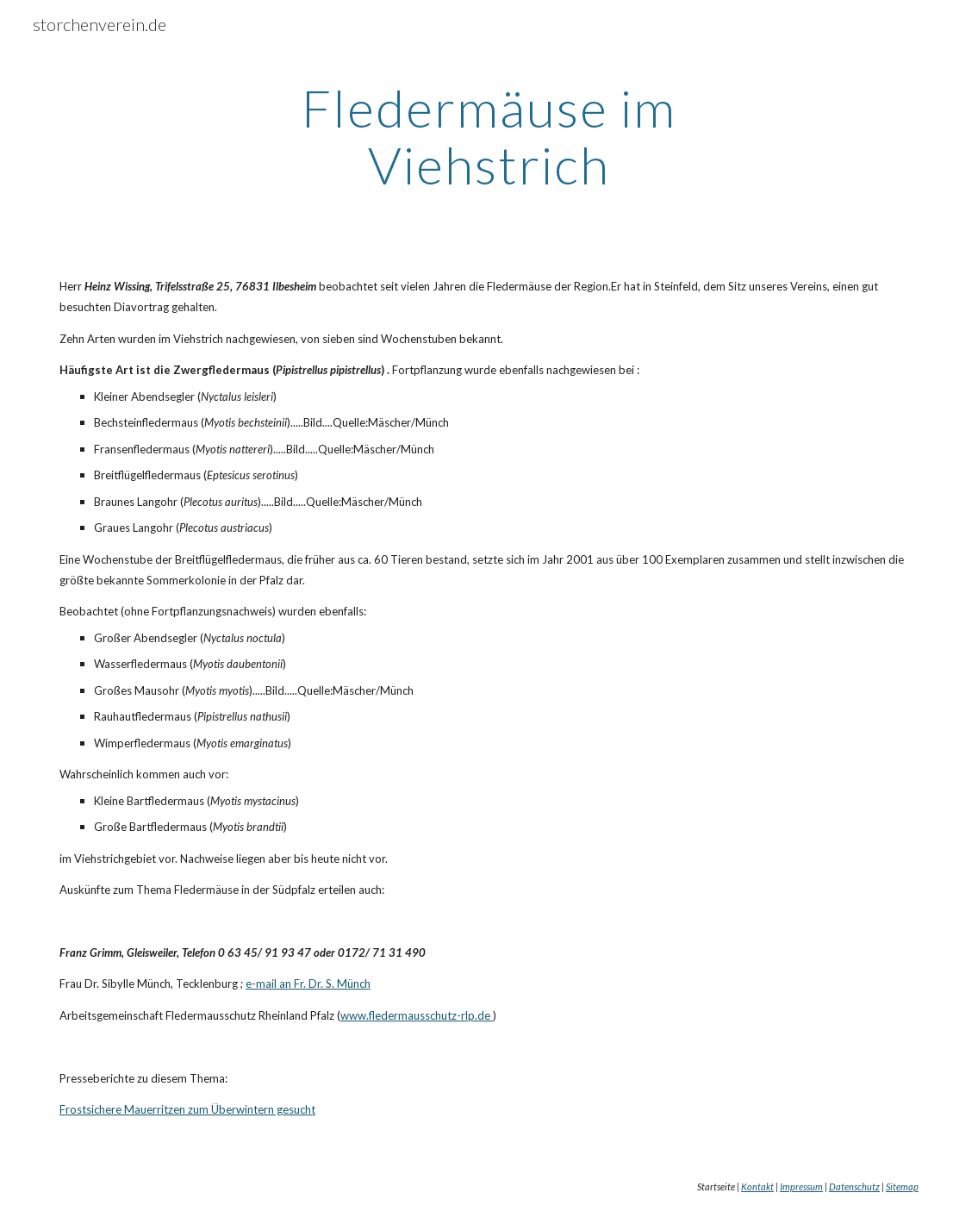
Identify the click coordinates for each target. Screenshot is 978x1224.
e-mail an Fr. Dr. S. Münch (308, 983)
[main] (489, 136)
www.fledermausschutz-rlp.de (415, 1015)
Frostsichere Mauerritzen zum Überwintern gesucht (187, 1109)
